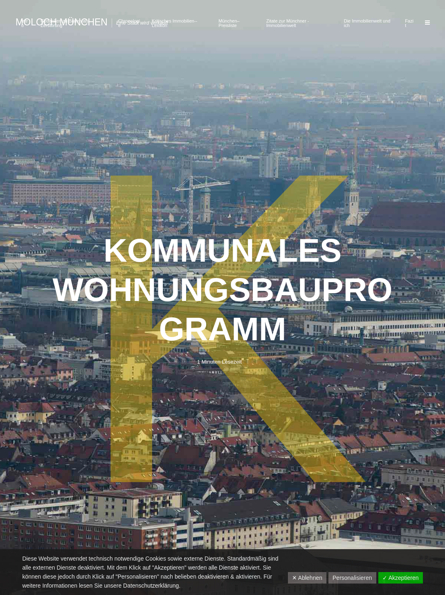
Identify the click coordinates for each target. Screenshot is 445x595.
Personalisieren (352, 578)
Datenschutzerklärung (151, 585)
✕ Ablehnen (307, 578)
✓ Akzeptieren (400, 578)
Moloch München (62, 22)
